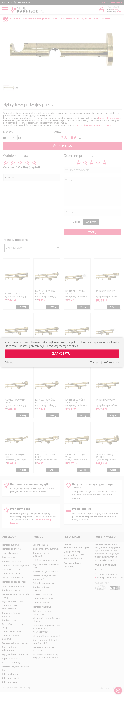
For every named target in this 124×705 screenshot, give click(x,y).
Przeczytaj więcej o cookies (62, 346)
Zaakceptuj (62, 353)
